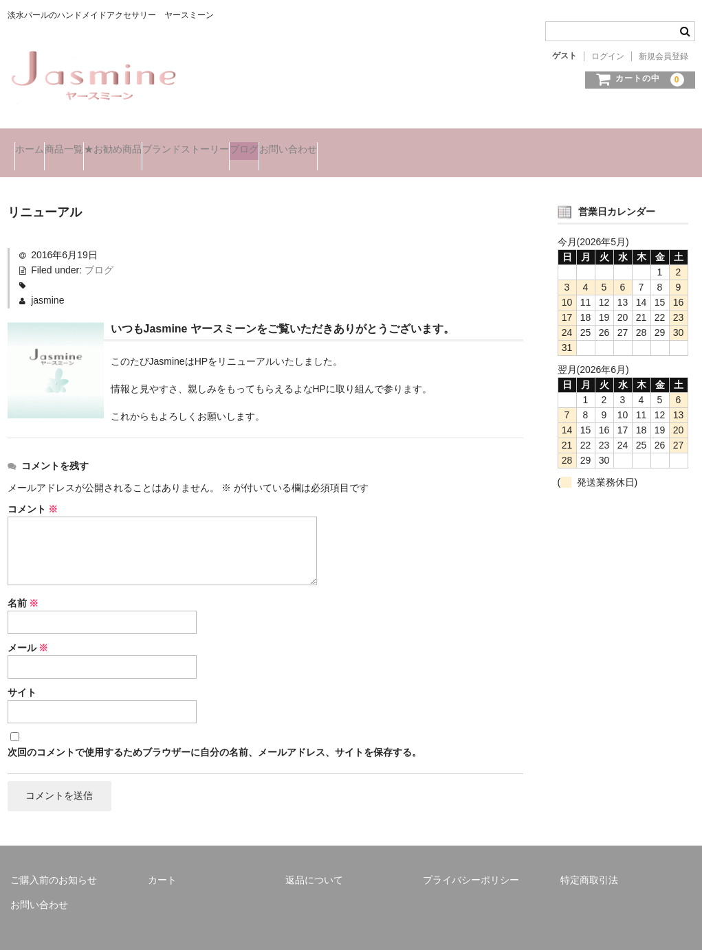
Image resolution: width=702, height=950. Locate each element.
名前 (23, 583)
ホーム (35, 142)
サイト (22, 672)
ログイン (607, 56)
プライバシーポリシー (471, 862)
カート (162, 862)
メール (28, 627)
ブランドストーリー (274, 142)
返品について (314, 862)
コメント (33, 489)
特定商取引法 (589, 862)
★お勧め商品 (174, 142)
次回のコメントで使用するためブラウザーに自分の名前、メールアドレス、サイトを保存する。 (214, 732)
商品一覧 (97, 142)
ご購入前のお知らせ (53, 862)
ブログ (360, 142)
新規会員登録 (663, 56)
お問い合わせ (432, 142)
